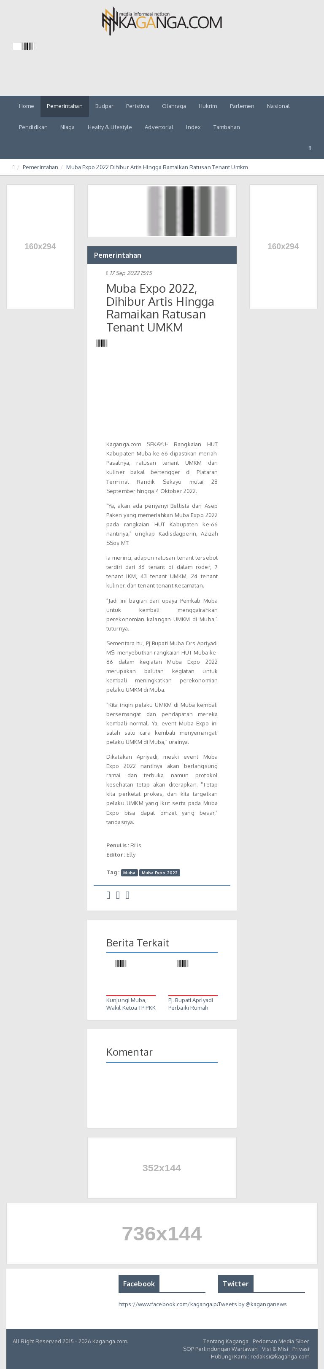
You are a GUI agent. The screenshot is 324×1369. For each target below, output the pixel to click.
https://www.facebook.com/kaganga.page (173, 1304)
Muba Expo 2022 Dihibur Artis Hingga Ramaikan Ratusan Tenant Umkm (156, 167)
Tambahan (226, 127)
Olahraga (174, 105)
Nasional (278, 105)
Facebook (139, 1284)
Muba (129, 872)
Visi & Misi (275, 1348)
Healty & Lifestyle (110, 127)
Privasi (300, 1348)
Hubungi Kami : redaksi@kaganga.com (260, 1356)
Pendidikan (33, 127)
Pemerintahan (64, 105)
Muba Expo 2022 (160, 872)
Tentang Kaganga (226, 1341)
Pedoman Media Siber (281, 1341)
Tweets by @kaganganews (252, 1304)
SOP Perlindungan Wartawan (220, 1348)
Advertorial (159, 127)
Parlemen (242, 105)
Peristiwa (137, 105)
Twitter (236, 1284)
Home (26, 105)
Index (193, 127)
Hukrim (208, 105)
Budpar (104, 105)
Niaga (67, 127)
